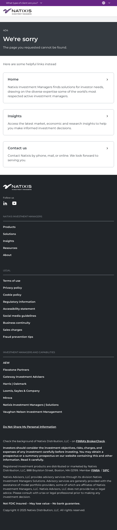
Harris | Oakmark (14, 383)
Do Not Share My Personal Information (29, 426)
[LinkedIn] (5, 203)
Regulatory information (19, 301)
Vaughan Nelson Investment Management (32, 412)
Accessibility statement (19, 308)
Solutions (9, 234)
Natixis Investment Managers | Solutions (30, 404)
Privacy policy (12, 287)
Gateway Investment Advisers (23, 376)
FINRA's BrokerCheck (90, 441)
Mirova (7, 397)
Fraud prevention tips (18, 336)
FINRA (95, 470)
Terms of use (11, 280)
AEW (6, 362)
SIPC (106, 470)
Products (9, 227)
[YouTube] (14, 203)
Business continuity (16, 322)
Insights (8, 241)
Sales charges (12, 329)
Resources (10, 248)
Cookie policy (12, 294)
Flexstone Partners (16, 369)
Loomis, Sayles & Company (21, 390)
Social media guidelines (19, 315)
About (7, 255)
